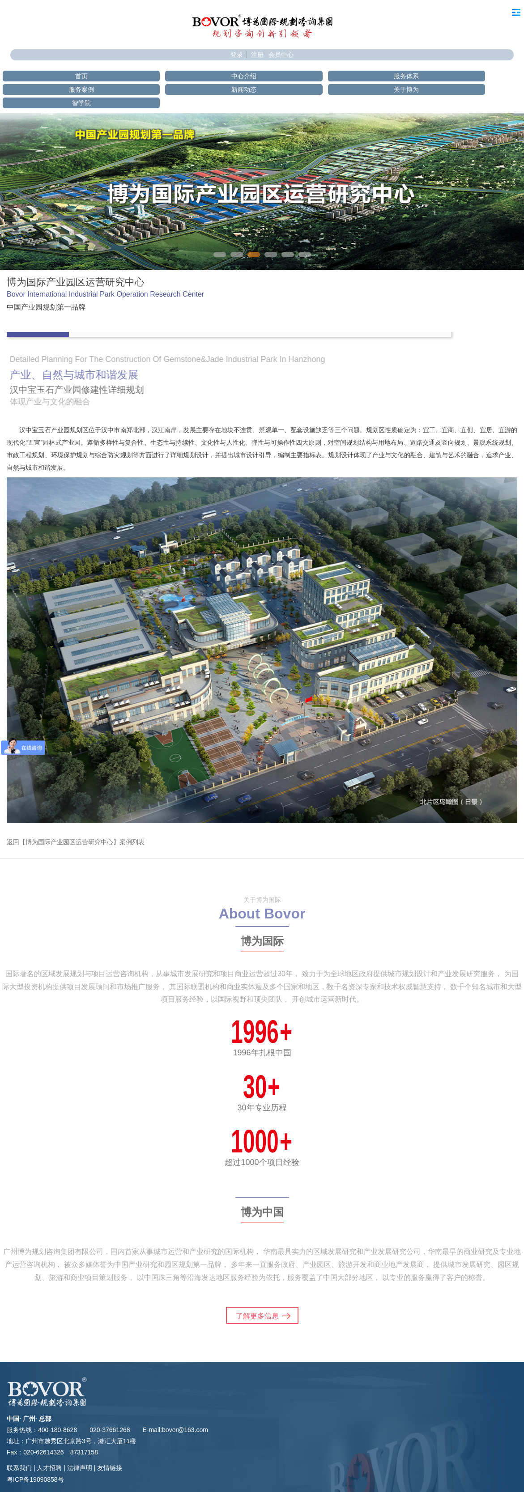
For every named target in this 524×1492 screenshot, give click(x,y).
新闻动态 (243, 89)
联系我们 (19, 1467)
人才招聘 (49, 1467)
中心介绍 (243, 76)
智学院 (81, 102)
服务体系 (406, 76)
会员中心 (281, 54)
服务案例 (81, 89)
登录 (236, 54)
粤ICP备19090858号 (35, 1479)
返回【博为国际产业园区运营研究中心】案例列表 (76, 842)
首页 (81, 76)
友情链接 (109, 1467)
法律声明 (79, 1467)
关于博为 (406, 89)
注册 (257, 54)
